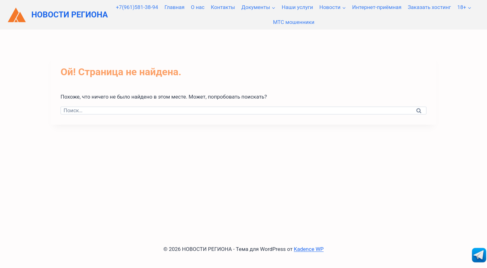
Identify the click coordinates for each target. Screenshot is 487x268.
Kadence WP (309, 249)
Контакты (223, 7)
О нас (198, 7)
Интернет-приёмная (377, 7)
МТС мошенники (293, 22)
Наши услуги (297, 7)
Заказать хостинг (429, 7)
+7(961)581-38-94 (137, 7)
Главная (174, 7)
